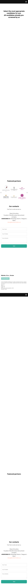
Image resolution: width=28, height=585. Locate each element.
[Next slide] (27, 192)
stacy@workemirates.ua (14, 222)
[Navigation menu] (26, 1)
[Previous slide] (1, 192)
